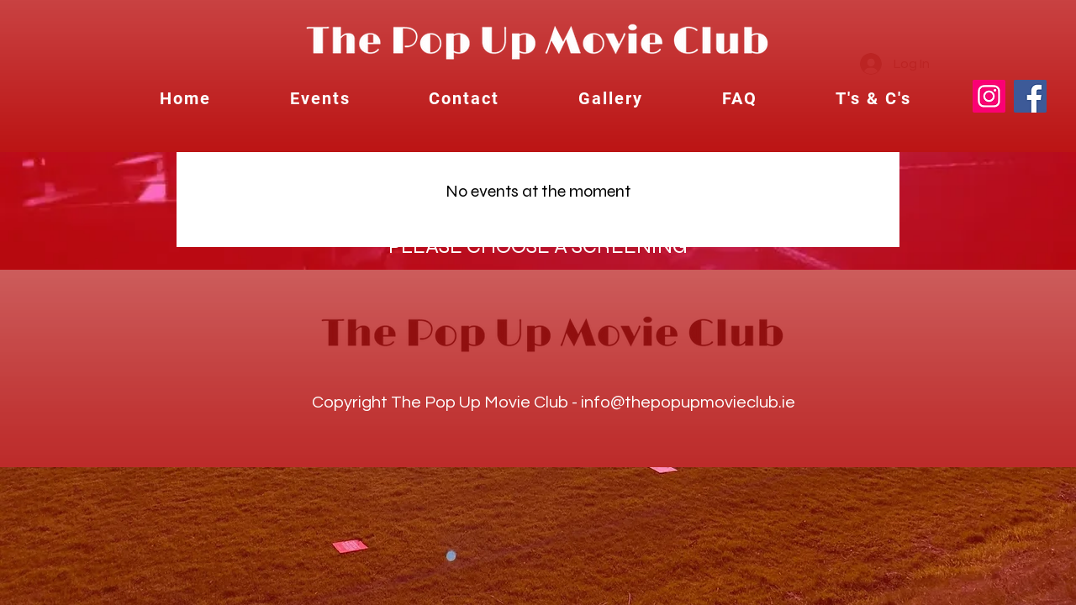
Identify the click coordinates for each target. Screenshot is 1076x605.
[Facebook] (1030, 96)
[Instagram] (989, 96)
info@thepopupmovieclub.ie (688, 402)
